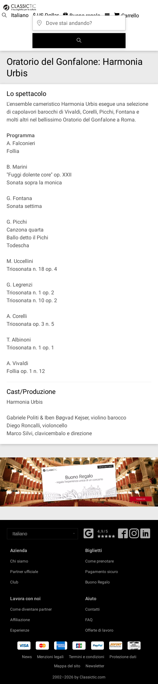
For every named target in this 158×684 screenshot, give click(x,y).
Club (14, 582)
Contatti (92, 609)
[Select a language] (42, 533)
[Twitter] (134, 535)
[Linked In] (145, 535)
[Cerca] (79, 40)
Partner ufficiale (24, 571)
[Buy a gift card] (79, 482)
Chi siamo (19, 561)
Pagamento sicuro (101, 571)
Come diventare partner (31, 609)
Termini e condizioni (86, 657)
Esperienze (19, 630)
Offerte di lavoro (99, 630)
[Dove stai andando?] (79, 21)
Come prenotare (99, 561)
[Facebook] (88, 533)
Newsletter (95, 666)
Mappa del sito (67, 666)
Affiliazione (20, 620)
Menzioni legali (50, 657)
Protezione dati (122, 657)
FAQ (88, 620)
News (27, 657)
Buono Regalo (97, 582)
